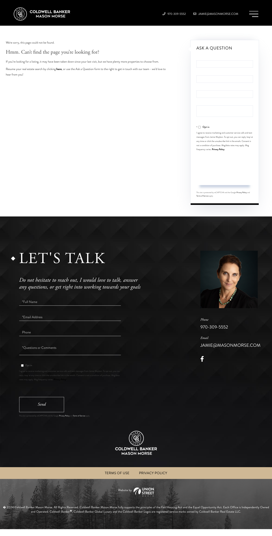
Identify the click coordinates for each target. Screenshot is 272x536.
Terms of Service (202, 201)
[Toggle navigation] (252, 15)
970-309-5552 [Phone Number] (156, 15)
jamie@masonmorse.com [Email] (207, 15)
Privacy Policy (218, 154)
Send (224, 183)
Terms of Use (116, 480)
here (59, 74)
